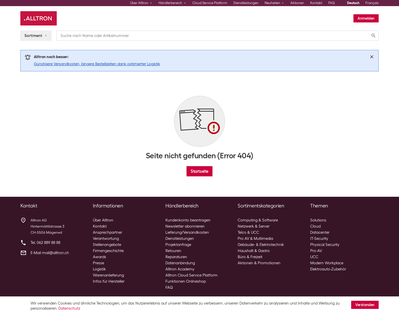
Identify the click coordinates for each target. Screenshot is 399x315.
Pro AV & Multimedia (255, 238)
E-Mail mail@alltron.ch (50, 253)
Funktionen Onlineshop (185, 281)
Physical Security (324, 244)
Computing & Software (258, 220)
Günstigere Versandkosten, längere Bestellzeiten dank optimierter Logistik (97, 64)
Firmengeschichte (108, 250)
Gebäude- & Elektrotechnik (261, 244)
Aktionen (297, 3)
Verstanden (365, 305)
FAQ (331, 3)
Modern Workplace (326, 263)
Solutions (318, 220)
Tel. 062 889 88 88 (45, 242)
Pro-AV (316, 250)
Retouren (173, 250)
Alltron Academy (179, 269)
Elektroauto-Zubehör (328, 269)
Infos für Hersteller (108, 281)
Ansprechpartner (107, 232)
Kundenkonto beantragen (187, 220)
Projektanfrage (178, 244)
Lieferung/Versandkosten (187, 232)
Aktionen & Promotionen (259, 263)
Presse (98, 263)
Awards (99, 257)
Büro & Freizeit (250, 257)
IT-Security (319, 238)
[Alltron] (38, 18)
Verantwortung (106, 238)
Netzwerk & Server (253, 226)
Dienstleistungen (246, 3)
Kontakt (316, 3)
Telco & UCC (248, 232)
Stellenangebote (107, 244)
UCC (314, 257)
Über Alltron (103, 220)
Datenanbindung (180, 263)
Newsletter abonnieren (185, 226)
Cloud (315, 226)
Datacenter (320, 232)
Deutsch (353, 3)
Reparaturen (176, 257)
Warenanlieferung (108, 275)
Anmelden (366, 18)
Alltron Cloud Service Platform (191, 275)
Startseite (199, 171)
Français (372, 3)
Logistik (99, 269)
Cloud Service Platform (209, 3)
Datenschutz (69, 308)
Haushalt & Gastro (254, 250)
